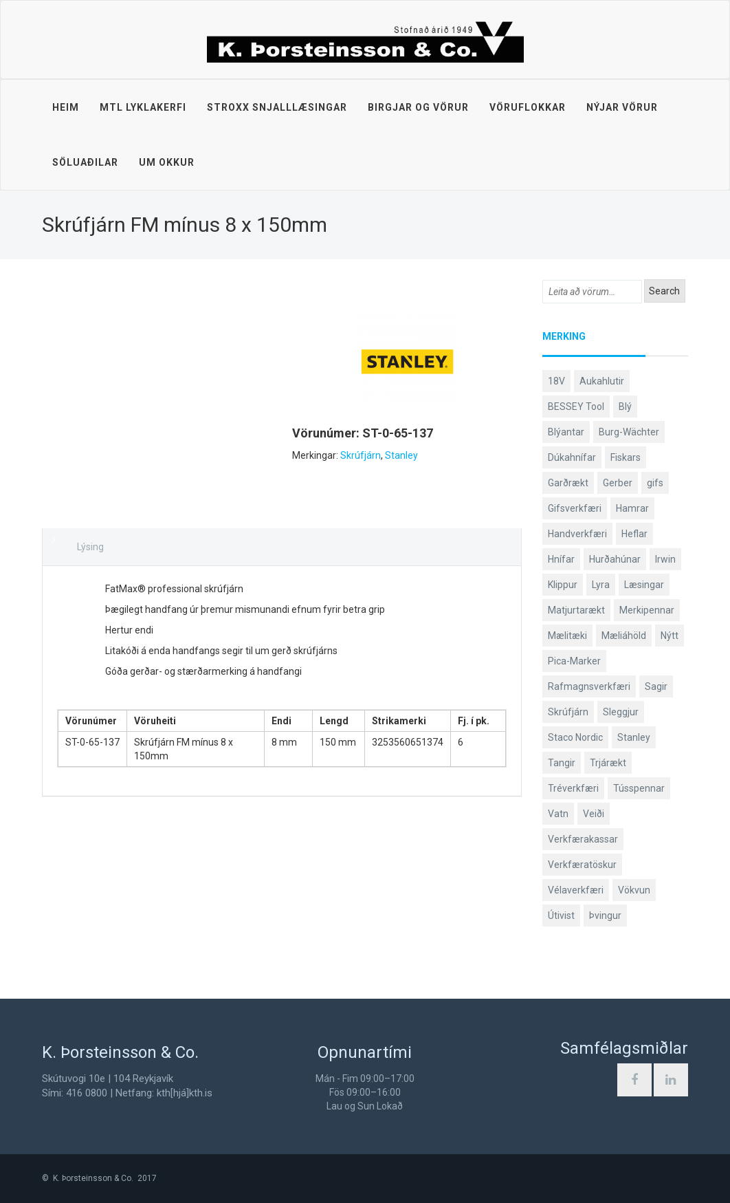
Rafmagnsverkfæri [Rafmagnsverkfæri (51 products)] (589, 686)
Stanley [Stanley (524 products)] (633, 737)
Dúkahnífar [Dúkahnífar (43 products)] (572, 457)
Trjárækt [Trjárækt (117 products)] (608, 762)
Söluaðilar (85, 162)
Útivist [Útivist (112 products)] (561, 915)
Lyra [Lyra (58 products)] (601, 584)
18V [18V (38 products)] (556, 381)
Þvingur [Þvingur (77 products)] (605, 915)
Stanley (401, 455)
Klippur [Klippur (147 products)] (562, 584)
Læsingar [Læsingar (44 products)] (644, 584)
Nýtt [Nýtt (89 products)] (669, 635)
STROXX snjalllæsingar (277, 107)
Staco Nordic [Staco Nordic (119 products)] (575, 737)
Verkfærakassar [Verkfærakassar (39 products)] (583, 839)
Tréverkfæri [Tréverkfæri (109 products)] (573, 788)
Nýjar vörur (622, 107)
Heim (65, 107)
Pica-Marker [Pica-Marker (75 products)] (574, 660)
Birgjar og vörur (418, 107)
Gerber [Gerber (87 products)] (617, 482)
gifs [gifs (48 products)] (655, 482)
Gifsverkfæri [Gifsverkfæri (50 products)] (574, 508)
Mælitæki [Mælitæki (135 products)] (567, 635)
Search (664, 290)
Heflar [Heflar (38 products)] (634, 533)
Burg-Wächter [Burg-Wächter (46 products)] (629, 431)
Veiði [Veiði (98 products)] (593, 813)
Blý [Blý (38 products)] (625, 406)
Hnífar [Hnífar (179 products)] (561, 559)
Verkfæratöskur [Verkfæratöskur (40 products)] (582, 864)
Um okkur (167, 162)
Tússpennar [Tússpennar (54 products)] (639, 788)
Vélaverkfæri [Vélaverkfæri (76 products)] (576, 890)
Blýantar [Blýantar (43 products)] (566, 431)
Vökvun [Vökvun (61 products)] (634, 890)
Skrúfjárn (360, 455)
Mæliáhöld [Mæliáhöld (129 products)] (623, 635)
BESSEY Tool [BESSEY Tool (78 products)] (576, 406)
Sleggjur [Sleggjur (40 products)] (621, 711)
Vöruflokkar (527, 107)
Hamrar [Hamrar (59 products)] (632, 508)
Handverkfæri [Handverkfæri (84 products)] (577, 533)
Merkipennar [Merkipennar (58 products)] (646, 610)
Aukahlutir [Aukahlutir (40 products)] (601, 381)
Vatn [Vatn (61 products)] (558, 813)
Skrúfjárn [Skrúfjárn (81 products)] (568, 711)
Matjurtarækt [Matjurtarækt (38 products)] (576, 610)
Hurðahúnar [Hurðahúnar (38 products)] (615, 559)
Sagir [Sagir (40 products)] (656, 686)
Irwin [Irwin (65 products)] (665, 559)
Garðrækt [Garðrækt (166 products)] (568, 482)
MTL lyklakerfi (143, 107)
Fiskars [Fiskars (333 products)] (625, 457)
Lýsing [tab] (90, 546)
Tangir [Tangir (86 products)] (561, 762)
